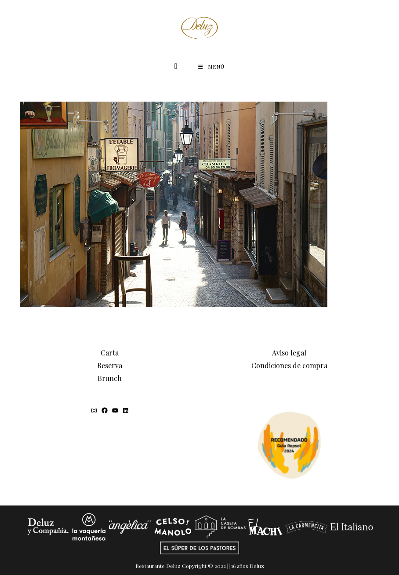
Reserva (109, 365)
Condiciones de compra (289, 365)
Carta (110, 352)
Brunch (110, 378)
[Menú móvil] (211, 66)
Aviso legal (289, 352)
